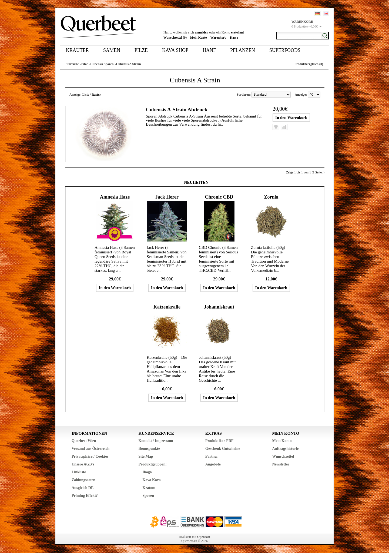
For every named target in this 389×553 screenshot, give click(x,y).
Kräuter (77, 50)
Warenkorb (218, 37)
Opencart (203, 537)
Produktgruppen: (153, 464)
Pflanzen (242, 50)
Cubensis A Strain (128, 64)
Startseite (72, 64)
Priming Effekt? (85, 496)
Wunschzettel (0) (175, 37)
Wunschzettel (283, 456)
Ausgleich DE (82, 488)
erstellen (237, 32)
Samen (111, 50)
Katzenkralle (166, 307)
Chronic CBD (219, 197)
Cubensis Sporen (101, 64)
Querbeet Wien (84, 441)
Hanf (209, 50)
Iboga (147, 472)
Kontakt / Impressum (156, 441)
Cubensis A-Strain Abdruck (178, 109)
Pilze (141, 50)
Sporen (148, 496)
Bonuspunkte (149, 449)
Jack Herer (167, 197)
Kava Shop (175, 50)
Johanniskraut (219, 307)
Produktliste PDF (219, 441)
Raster (96, 94)
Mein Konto (198, 37)
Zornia (271, 197)
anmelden (201, 32)
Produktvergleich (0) (308, 64)
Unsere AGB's (83, 464)
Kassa (234, 37)
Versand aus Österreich (90, 449)
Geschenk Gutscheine (222, 449)
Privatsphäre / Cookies (90, 456)
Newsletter (281, 464)
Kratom (149, 488)
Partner (211, 456)
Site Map (146, 456)
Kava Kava (152, 480)
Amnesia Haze (115, 197)
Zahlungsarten (83, 480)
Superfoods (284, 50)
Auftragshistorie (285, 449)
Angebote (213, 464)
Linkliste (79, 472)
